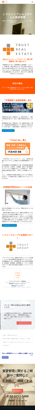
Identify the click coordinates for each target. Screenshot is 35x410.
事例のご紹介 (5, 357)
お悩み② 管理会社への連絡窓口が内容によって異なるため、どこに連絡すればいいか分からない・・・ (16, 339)
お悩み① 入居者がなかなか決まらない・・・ (11, 335)
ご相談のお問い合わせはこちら (26, 323)
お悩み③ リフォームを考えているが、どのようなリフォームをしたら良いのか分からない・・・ (16, 343)
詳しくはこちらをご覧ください (8, 130)
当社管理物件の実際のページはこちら (9, 225)
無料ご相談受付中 (18, 390)
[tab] (17, 335)
